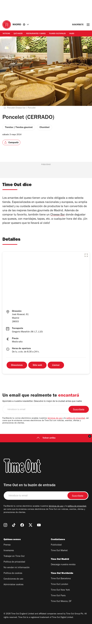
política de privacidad (75, 418)
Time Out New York (60, 590)
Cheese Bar (57, 215)
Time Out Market (59, 550)
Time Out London (59, 584)
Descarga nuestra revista (63, 565)
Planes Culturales (57, 34)
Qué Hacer (18, 34)
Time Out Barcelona (61, 579)
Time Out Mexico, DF (61, 601)
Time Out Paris (58, 596)
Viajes (71, 34)
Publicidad (56, 545)
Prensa (7, 545)
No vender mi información (17, 568)
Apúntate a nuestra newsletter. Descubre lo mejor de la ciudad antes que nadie (42, 401)
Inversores (9, 550)
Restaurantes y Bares (36, 34)
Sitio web (37, 365)
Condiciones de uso (13, 579)
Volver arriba (46, 438)
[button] (86, 255)
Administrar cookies (13, 585)
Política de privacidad (14, 562)
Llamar (56, 365)
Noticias (6, 34)
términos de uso (55, 418)
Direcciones (17, 365)
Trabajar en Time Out (14, 556)
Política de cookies (13, 573)
